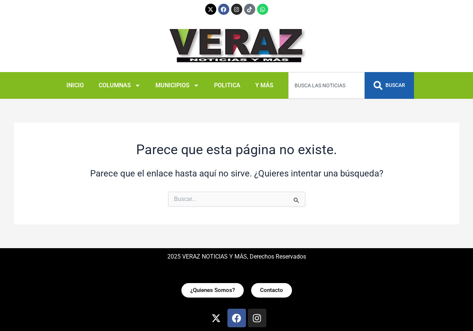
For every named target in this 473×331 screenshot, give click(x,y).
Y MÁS (264, 85)
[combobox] (326, 85)
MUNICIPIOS (177, 85)
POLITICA (227, 85)
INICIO (75, 85)
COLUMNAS (120, 85)
